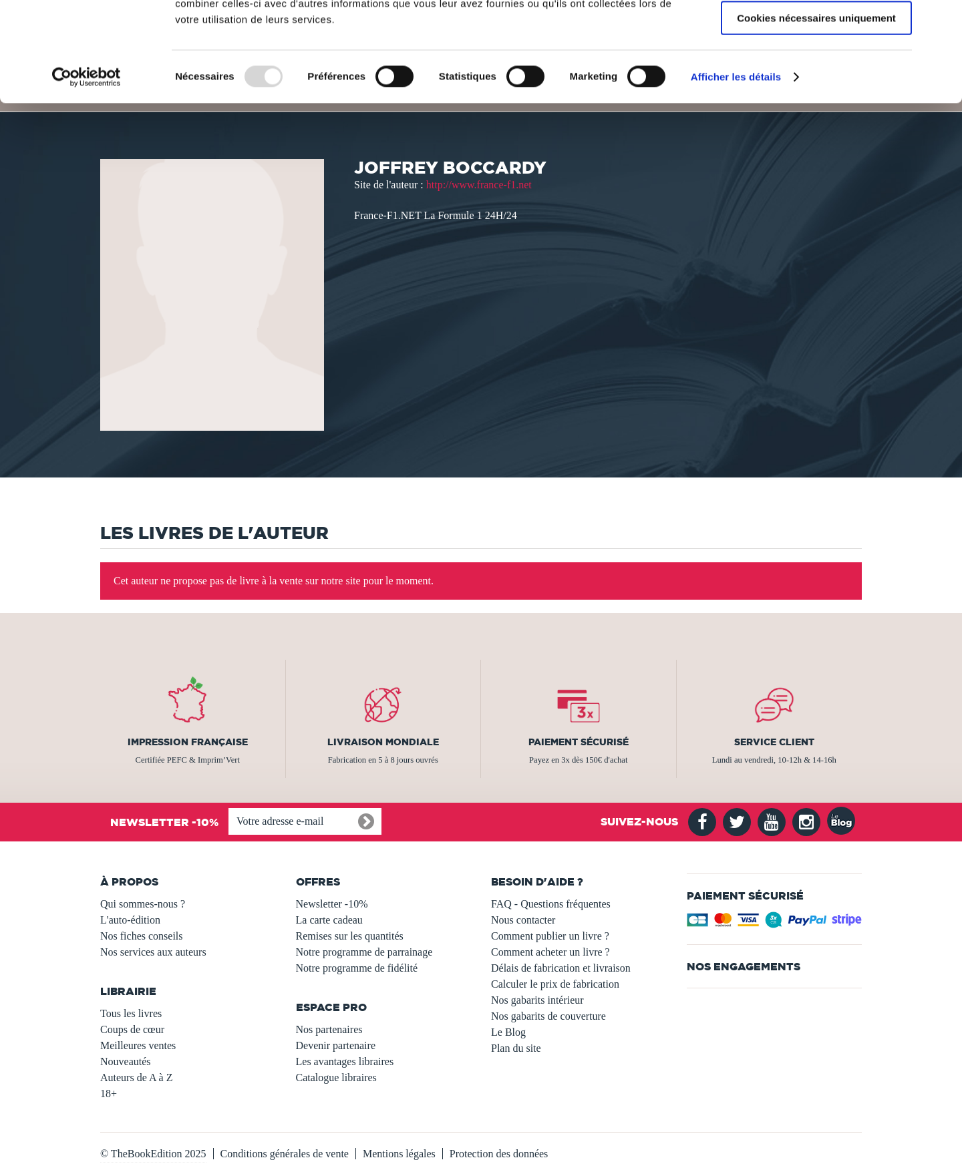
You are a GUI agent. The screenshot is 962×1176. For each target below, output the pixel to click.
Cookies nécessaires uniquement (816, 111)
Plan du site (516, 1048)
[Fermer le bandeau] (941, 20)
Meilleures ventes (138, 1045)
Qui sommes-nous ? (142, 904)
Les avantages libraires (345, 1061)
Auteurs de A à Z (136, 1077)
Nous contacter (523, 920)
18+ (108, 1093)
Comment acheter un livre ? (550, 952)
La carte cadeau (329, 920)
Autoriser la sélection (817, 72)
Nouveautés (125, 1061)
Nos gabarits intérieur (537, 1000)
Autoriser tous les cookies (816, 33)
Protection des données (499, 1153)
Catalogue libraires (336, 1077)
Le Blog (508, 1032)
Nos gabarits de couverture (548, 1016)
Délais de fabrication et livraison (561, 968)
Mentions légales (399, 1153)
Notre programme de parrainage (364, 952)
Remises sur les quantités (350, 936)
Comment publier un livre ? (550, 936)
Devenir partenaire (335, 1045)
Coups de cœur (132, 1029)
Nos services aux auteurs (153, 952)
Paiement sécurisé (578, 742)
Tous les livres (131, 1013)
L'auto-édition (130, 920)
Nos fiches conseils (141, 936)
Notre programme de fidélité (357, 968)
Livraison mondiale (383, 742)
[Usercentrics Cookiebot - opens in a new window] (86, 170)
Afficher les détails (736, 170)
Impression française (188, 742)
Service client (774, 742)
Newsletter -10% (332, 904)
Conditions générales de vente (284, 1153)
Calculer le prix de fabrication (555, 984)
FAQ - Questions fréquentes (551, 904)
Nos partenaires (329, 1029)
